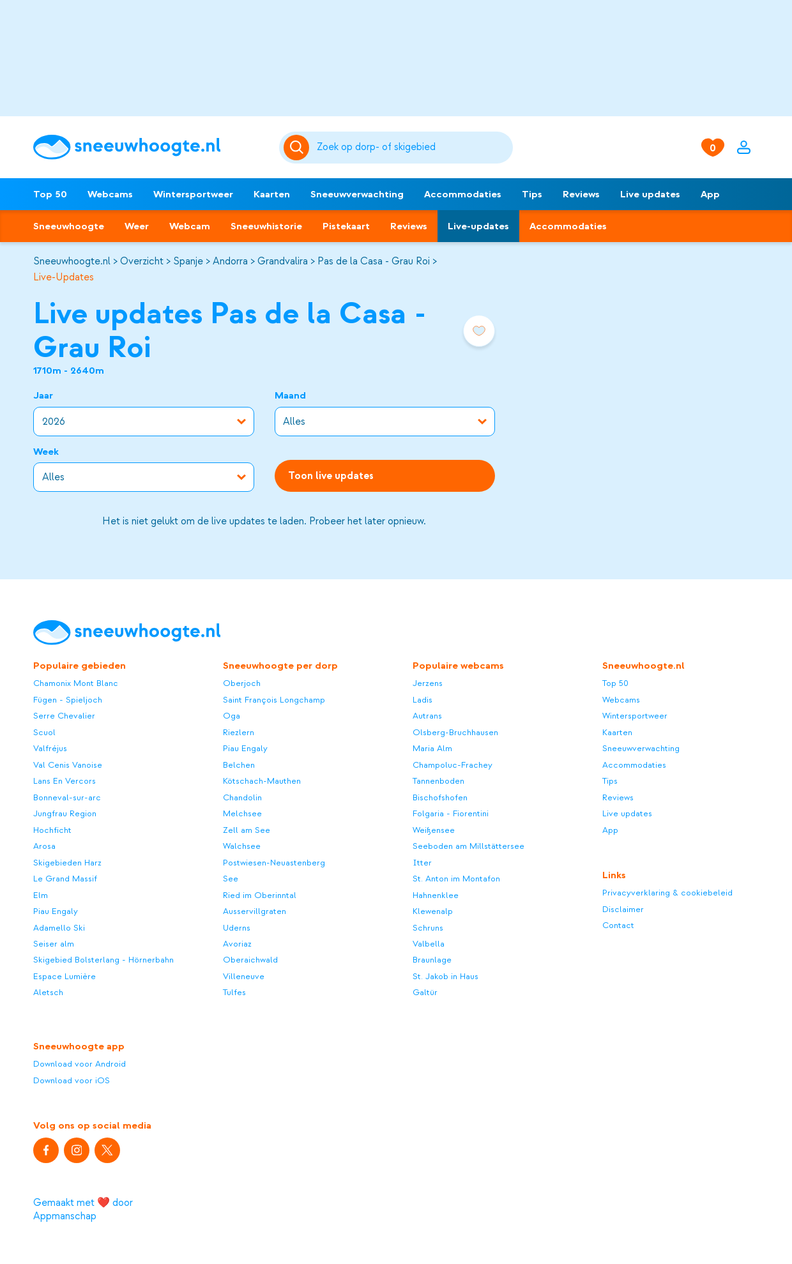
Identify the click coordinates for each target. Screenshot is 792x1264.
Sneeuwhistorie (266, 226)
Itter (422, 862)
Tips (532, 194)
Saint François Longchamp (274, 699)
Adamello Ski (59, 927)
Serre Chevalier (64, 715)
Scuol (44, 732)
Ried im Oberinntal (259, 895)
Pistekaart (346, 226)
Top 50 (50, 194)
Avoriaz (237, 943)
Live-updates (478, 226)
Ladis (422, 699)
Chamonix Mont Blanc (75, 683)
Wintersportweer (193, 194)
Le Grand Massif (65, 878)
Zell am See (246, 830)
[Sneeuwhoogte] (149, 147)
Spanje (188, 261)
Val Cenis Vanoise (67, 764)
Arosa (44, 846)
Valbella (429, 943)
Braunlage (432, 959)
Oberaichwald (250, 959)
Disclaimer (623, 909)
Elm (40, 895)
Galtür (425, 992)
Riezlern (238, 732)
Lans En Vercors (64, 780)
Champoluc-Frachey (452, 764)
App (710, 194)
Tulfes (234, 992)
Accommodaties (462, 194)
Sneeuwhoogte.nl (71, 261)
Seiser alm (53, 943)
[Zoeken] (412, 147)
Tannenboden (438, 780)
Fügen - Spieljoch (67, 699)
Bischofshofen (440, 797)
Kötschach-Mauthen (262, 780)
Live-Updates (63, 277)
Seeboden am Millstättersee (468, 846)
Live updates (650, 194)
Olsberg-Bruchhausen (455, 732)
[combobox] (412, 147)
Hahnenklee (436, 895)
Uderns (236, 927)
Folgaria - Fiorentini (451, 813)
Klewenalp (433, 911)
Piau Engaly (55, 911)
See (230, 878)
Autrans (427, 715)
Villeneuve (243, 976)
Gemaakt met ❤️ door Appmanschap (83, 1209)
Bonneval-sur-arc (67, 797)
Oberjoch (242, 683)
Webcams (110, 194)
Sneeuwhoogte (68, 226)
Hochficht (52, 830)
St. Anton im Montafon (456, 878)
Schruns (428, 927)
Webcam (189, 226)
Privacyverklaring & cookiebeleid (667, 892)
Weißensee (434, 830)
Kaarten (272, 194)
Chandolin (242, 797)
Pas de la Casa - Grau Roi (373, 261)
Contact (618, 925)
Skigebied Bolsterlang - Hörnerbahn (103, 959)
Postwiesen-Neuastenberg (274, 862)
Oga (231, 715)
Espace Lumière (64, 976)
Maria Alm (432, 748)
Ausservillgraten (254, 911)
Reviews (581, 194)
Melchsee (242, 813)
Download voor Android (79, 1063)
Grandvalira (282, 261)
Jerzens (428, 683)
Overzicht (142, 261)
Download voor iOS (71, 1080)
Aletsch (48, 992)
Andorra (230, 261)
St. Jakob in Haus (445, 976)
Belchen (239, 764)
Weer (137, 226)
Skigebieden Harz (67, 862)
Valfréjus (50, 748)
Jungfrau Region (64, 813)
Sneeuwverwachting (357, 194)
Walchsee (242, 846)
